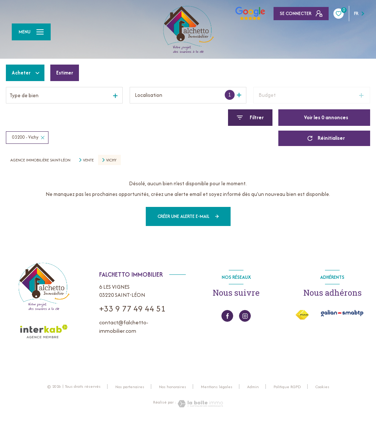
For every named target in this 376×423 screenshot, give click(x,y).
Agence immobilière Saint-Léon (40, 160)
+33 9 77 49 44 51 (132, 308)
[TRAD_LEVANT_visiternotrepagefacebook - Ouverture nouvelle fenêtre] (227, 316)
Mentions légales (216, 387)
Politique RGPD (287, 387)
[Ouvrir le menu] (31, 31)
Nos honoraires (172, 387)
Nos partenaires (129, 387)
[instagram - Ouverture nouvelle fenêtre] (245, 316)
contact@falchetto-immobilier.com (123, 326)
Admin (253, 387)
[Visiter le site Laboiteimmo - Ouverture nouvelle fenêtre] (199, 403)
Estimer (66, 72)
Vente (88, 160)
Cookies (322, 387)
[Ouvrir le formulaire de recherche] (250, 117)
